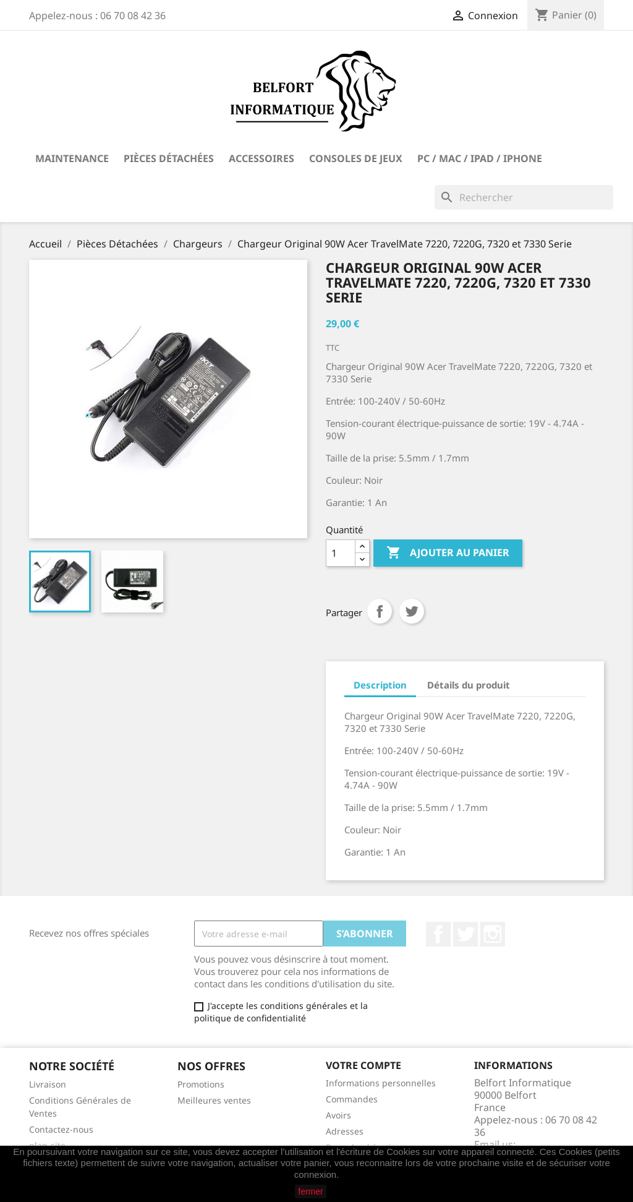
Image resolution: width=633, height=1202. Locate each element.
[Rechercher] (524, 197)
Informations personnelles (381, 1083)
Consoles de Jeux (355, 158)
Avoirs (338, 1115)
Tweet (411, 611)
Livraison (47, 1084)
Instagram (492, 934)
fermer (310, 1191)
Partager (379, 611)
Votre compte (363, 1065)
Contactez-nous (61, 1129)
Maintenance (72, 158)
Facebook (438, 934)
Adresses (344, 1131)
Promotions (200, 1084)
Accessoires (261, 158)
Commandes (352, 1099)
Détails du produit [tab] (468, 685)
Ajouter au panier (447, 553)
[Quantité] (340, 553)
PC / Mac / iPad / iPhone (479, 158)
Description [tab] (380, 685)
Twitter (465, 934)
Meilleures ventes (214, 1100)
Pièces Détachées (169, 158)
